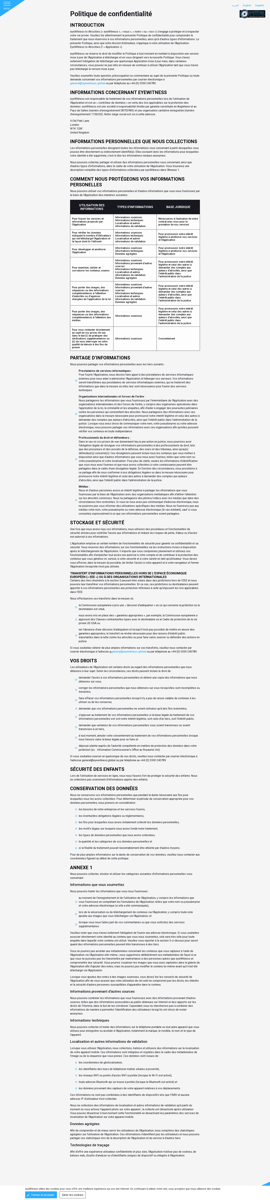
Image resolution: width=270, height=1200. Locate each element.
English (246, 5)
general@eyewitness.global (88, 81)
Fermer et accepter (42, 1195)
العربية (234, 5)
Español (259, 5)
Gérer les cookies (73, 1195)
